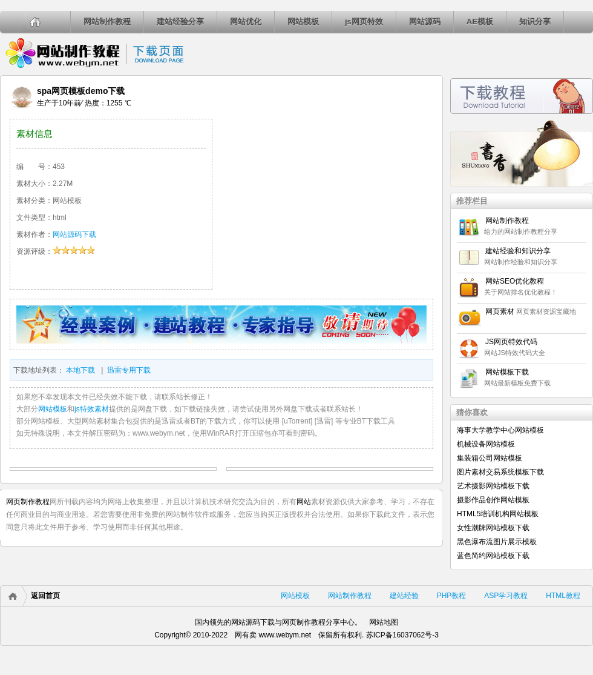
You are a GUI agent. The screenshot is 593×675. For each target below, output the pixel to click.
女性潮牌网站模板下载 (493, 528)
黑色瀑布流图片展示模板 (497, 541)
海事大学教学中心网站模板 (500, 430)
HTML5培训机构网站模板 (498, 514)
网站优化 (245, 21)
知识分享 (535, 21)
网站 (303, 501)
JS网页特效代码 (511, 342)
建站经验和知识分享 (518, 251)
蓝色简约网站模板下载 (493, 555)
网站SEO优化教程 (514, 281)
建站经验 (404, 595)
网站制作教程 (107, 21)
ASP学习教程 (506, 595)
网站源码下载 (74, 234)
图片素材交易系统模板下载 (500, 472)
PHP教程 (452, 595)
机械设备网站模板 (486, 444)
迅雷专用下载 (129, 370)
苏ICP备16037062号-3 (402, 635)
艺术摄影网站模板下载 (493, 486)
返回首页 (45, 595)
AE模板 (480, 21)
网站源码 (425, 21)
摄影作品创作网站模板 (493, 500)
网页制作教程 (28, 501)
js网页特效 (364, 21)
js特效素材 (91, 409)
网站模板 (303, 21)
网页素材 (499, 311)
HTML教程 (563, 595)
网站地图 (383, 622)
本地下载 (80, 370)
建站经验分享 (180, 21)
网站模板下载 (507, 372)
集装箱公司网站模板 (489, 458)
